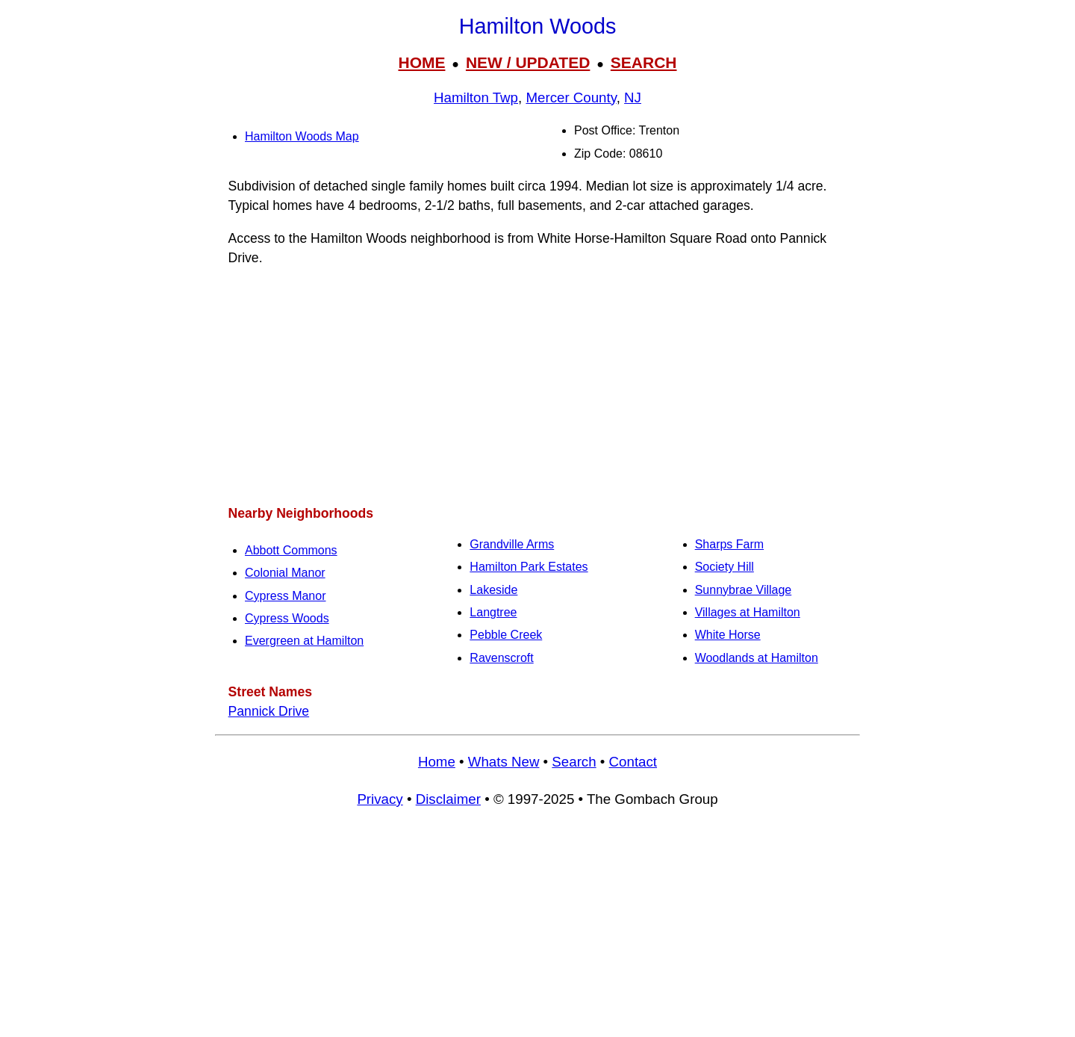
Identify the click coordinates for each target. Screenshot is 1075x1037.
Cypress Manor (285, 595)
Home (436, 762)
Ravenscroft (501, 657)
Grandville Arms (512, 544)
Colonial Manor (285, 572)
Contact (633, 762)
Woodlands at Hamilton (756, 657)
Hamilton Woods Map (302, 136)
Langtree (493, 612)
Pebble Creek (506, 634)
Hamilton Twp (476, 97)
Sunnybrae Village (743, 589)
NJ (632, 97)
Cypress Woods (287, 618)
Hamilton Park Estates (529, 566)
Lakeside (493, 589)
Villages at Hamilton (747, 612)
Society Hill (724, 566)
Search (574, 762)
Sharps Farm (729, 544)
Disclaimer (448, 799)
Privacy (379, 799)
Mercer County (571, 97)
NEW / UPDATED (528, 62)
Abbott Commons (291, 550)
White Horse (728, 634)
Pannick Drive (269, 711)
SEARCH (644, 62)
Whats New (504, 762)
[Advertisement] (537, 385)
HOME (421, 62)
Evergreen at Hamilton (304, 640)
